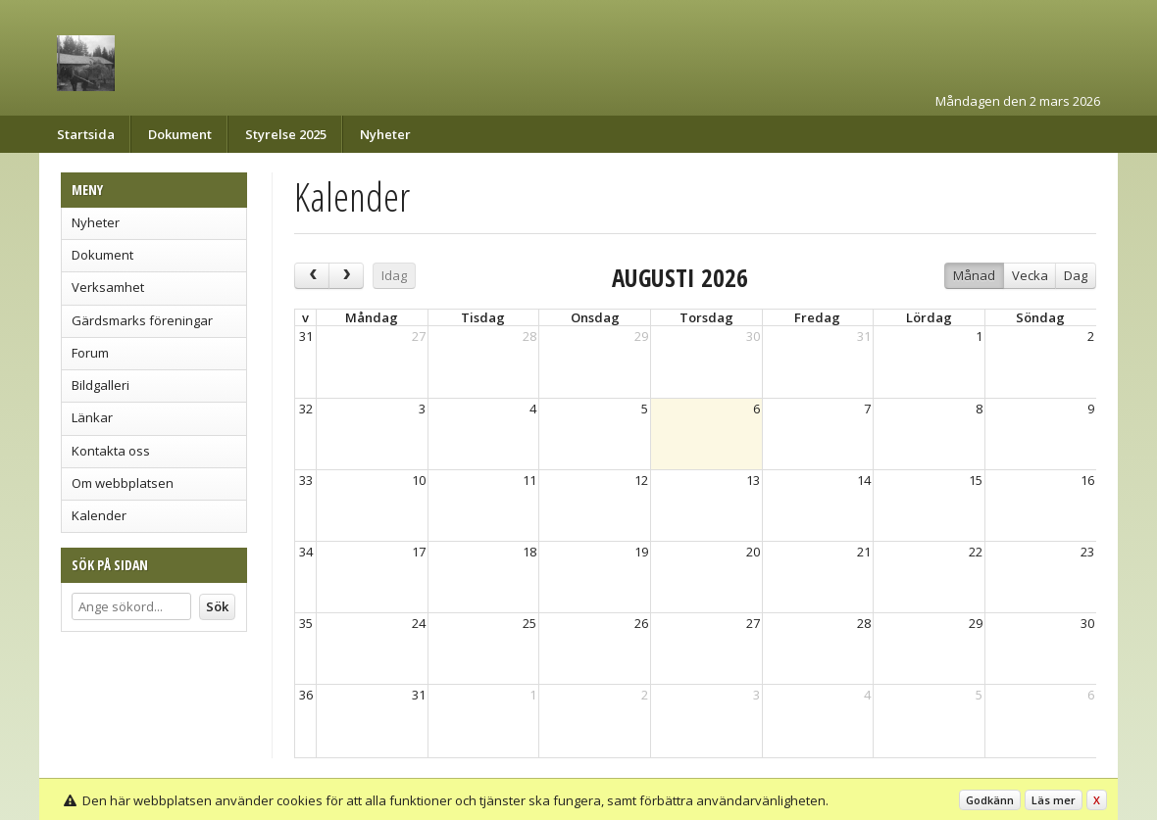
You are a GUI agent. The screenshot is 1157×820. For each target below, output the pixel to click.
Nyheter (385, 134)
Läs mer (1053, 800)
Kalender (99, 515)
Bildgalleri (100, 385)
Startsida (86, 134)
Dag (1075, 275)
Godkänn (990, 800)
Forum (90, 353)
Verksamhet (108, 287)
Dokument (180, 134)
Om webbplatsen (123, 483)
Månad (974, 275)
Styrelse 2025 (286, 134)
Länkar (92, 417)
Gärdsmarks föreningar (142, 320)
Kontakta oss (111, 450)
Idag (394, 275)
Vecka (1030, 275)
